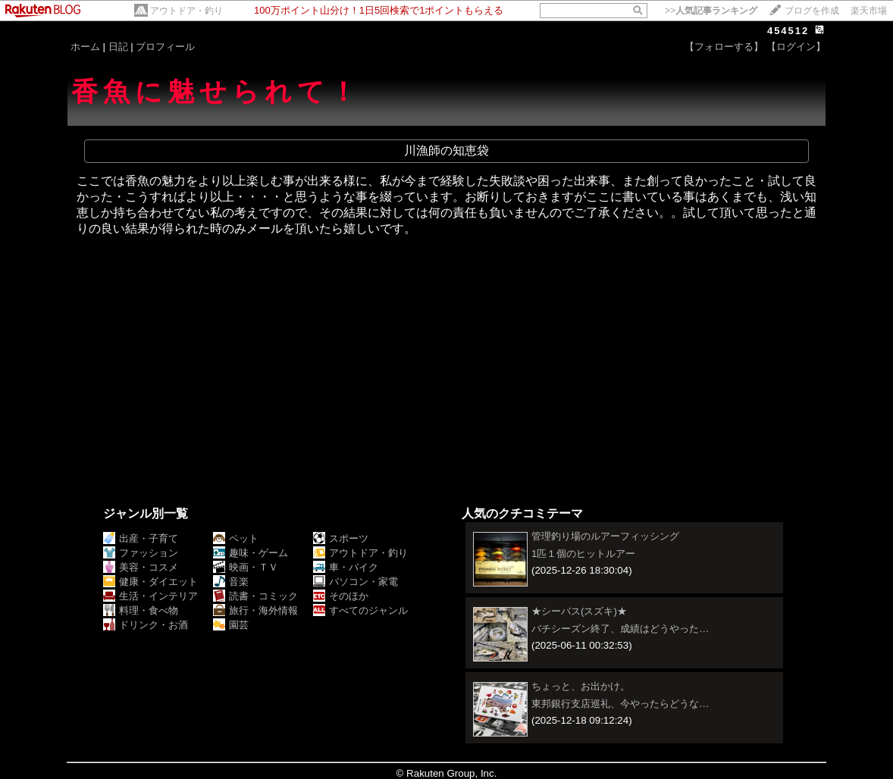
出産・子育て (140, 538)
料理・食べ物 (140, 610)
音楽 (231, 581)
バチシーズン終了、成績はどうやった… (620, 628)
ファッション (140, 552)
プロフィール (165, 46)
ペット (235, 538)
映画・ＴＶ (245, 567)
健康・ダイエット (150, 581)
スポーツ (340, 538)
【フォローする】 (724, 46)
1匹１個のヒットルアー (583, 553)
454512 (788, 30)
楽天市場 (869, 10)
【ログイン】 (796, 46)
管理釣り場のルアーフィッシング (605, 536)
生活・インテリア (150, 596)
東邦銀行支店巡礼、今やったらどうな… (620, 703)
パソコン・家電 (355, 581)
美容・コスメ (140, 567)
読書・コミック (255, 596)
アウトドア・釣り (186, 10)
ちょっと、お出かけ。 (580, 686)
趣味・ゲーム (250, 552)
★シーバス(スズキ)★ (579, 611)
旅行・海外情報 (255, 610)
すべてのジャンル (360, 610)
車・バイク (345, 567)
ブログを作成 (812, 10)
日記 (118, 46)
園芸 (231, 624)
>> (711, 10)
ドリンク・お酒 (145, 624)
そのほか (340, 596)
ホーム (85, 46)
